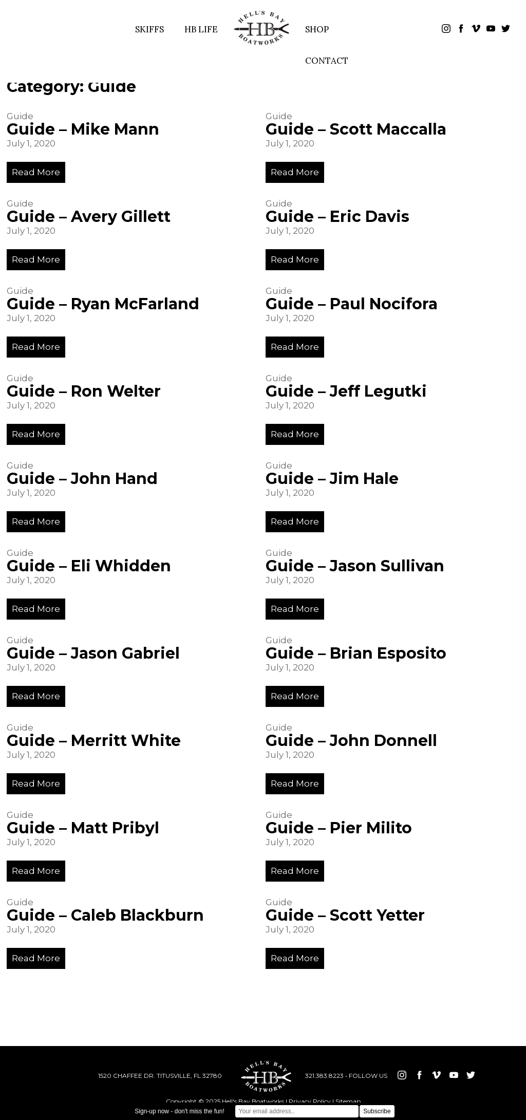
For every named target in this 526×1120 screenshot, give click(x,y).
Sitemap (348, 1101)
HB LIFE (201, 29)
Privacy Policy (310, 1101)
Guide (20, 116)
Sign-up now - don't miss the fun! (179, 1111)
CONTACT (326, 60)
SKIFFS (149, 29)
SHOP (317, 29)
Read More (36, 172)
